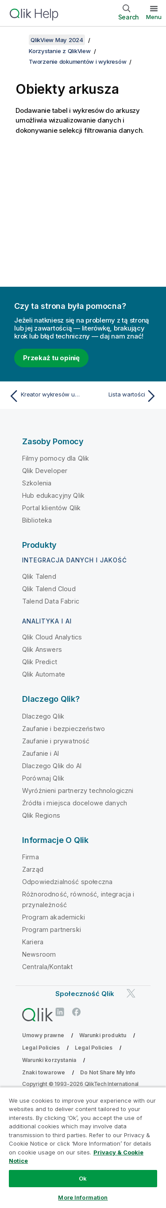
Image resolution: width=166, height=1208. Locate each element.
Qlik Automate (43, 674)
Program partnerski (51, 929)
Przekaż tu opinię (51, 358)
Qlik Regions (41, 815)
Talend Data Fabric (50, 601)
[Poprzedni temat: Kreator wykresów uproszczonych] (44, 396)
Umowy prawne (43, 1035)
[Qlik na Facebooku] (76, 1012)
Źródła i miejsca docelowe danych (74, 803)
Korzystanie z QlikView (60, 50)
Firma (30, 857)
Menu (154, 16)
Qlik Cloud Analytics (52, 637)
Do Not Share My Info (107, 1072)
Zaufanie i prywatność (55, 741)
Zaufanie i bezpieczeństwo (63, 728)
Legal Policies (41, 1047)
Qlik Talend (39, 576)
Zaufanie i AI (40, 753)
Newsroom (39, 954)
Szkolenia (36, 483)
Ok (83, 1178)
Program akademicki (53, 917)
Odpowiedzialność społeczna (67, 881)
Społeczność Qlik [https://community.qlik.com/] (85, 993)
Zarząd (32, 869)
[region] (83, 1147)
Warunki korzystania (49, 1060)
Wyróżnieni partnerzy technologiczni (78, 790)
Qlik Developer (44, 470)
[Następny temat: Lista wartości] (122, 396)
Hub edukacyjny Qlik (53, 495)
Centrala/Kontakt (47, 966)
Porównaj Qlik (43, 778)
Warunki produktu (103, 1035)
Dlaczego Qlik (43, 716)
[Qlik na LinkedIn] (59, 1012)
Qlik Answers (42, 649)
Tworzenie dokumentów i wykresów (77, 61)
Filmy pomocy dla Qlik (55, 458)
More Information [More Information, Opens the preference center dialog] (83, 1197)
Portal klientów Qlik (51, 508)
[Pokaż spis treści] (17, 39)
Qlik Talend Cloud (49, 588)
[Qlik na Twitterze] (131, 993)
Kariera (32, 942)
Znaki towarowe (43, 1072)
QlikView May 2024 (57, 39)
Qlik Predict (39, 662)
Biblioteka (37, 520)
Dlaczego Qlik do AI (51, 765)
